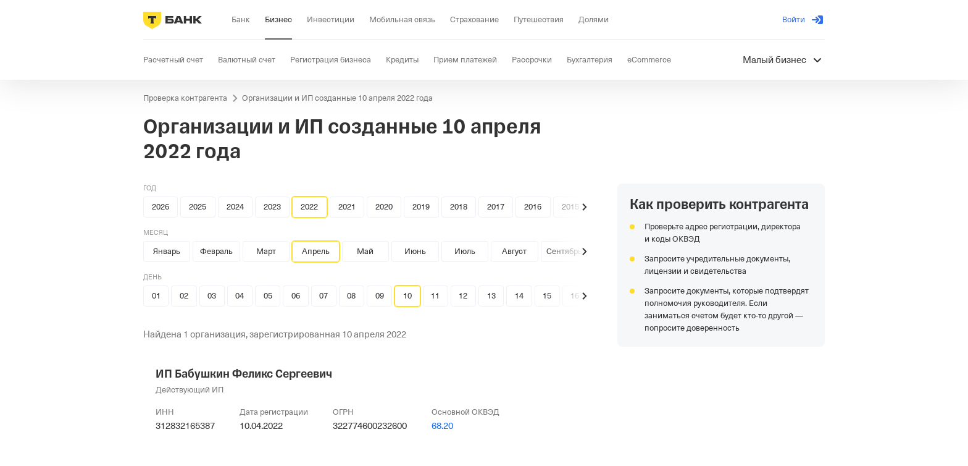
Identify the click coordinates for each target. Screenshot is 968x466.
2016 (532, 206)
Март (266, 251)
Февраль (216, 251)
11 (435, 295)
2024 (235, 206)
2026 (160, 206)
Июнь (415, 251)
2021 (347, 206)
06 (295, 295)
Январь (166, 251)
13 (491, 295)
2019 (421, 206)
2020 (384, 206)
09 (379, 295)
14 (519, 295)
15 (547, 295)
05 (268, 295)
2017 (495, 206)
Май (365, 251)
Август (514, 251)
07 (323, 295)
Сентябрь (564, 251)
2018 (458, 206)
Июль (464, 251)
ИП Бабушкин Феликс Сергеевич (244, 373)
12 (463, 295)
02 (184, 295)
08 (351, 295)
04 (239, 295)
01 (156, 295)
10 (407, 295)
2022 (309, 206)
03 (211, 295)
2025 (197, 206)
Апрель (316, 251)
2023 (272, 206)
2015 (570, 206)
